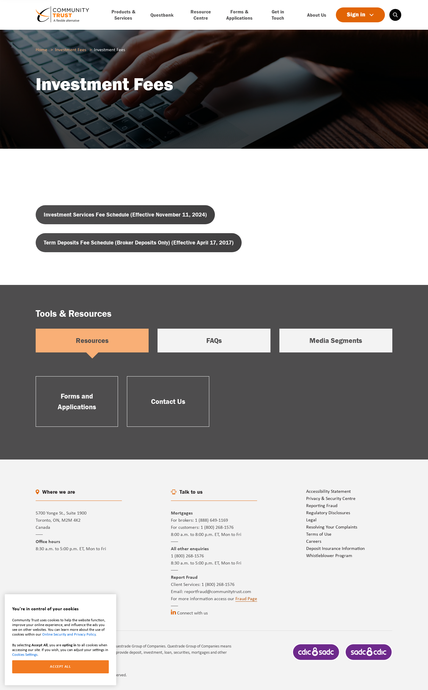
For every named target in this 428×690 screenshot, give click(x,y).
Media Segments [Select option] (335, 340)
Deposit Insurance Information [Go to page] (335, 548)
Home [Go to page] (41, 50)
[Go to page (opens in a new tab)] (125, 214)
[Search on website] (395, 15)
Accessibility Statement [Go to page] (328, 491)
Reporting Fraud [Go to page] (321, 506)
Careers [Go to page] (313, 541)
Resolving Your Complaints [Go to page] (331, 527)
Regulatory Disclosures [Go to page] (328, 513)
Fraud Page (246, 599)
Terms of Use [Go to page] (318, 534)
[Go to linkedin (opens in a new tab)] (173, 612)
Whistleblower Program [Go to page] (329, 555)
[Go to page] (62, 14)
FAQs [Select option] (214, 340)
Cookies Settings (24, 655)
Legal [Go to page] (311, 520)
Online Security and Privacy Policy (69, 634)
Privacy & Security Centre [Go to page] (330, 498)
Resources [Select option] (92, 340)
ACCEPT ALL (60, 667)
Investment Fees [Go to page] (70, 50)
